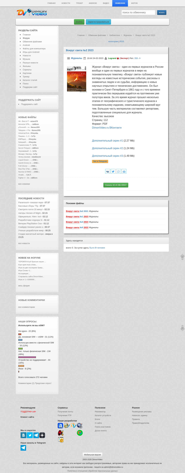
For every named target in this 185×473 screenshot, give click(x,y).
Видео (106, 3)
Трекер (79, 3)
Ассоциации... (24, 273)
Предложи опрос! (43, 383)
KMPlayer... (22, 139)
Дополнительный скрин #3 (107, 155)
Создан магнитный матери (31, 234)
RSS (122, 41)
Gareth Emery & (24, 163)
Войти (79, 22)
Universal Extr (23, 133)
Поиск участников (103, 427)
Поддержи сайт (30, 87)
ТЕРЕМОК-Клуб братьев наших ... (32, 262)
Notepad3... (22, 142)
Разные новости (30, 62)
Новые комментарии (31, 300)
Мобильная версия (92, 455)
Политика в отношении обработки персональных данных (92, 471)
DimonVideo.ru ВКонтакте (107, 127)
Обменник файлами (32, 41)
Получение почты (65, 412)
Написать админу (139, 415)
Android (93, 3)
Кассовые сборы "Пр (28, 206)
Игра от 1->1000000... (27, 279)
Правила (136, 419)
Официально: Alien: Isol (29, 216)
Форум (134, 3)
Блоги (97, 419)
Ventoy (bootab (24, 157)
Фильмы (27, 66)
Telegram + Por (24, 130)
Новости (66, 3)
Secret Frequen (24, 148)
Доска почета (101, 431)
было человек (97, 248)
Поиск (25, 83)
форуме (36, 258)
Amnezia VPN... (24, 124)
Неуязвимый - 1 (24, 151)
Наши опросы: (27, 321)
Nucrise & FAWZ (24, 172)
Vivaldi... (21, 175)
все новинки (24, 184)
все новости (24, 243)
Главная (51, 3)
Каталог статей (30, 80)
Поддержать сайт (29, 100)
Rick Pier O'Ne (24, 169)
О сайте (98, 423)
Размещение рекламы (142, 412)
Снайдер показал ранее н (30, 227)
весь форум (24, 285)
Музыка (26, 59)
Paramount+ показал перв (30, 202)
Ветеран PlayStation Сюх (30, 223)
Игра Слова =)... (24, 270)
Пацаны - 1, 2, (24, 136)
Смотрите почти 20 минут (30, 209)
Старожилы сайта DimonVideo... (31, 276)
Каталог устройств (103, 415)
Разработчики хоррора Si (30, 220)
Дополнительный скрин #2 (107, 148)
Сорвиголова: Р (24, 145)
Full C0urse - (23, 166)
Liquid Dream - (24, 160)
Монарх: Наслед (25, 154)
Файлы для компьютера (34, 48)
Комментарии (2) (26, 383)
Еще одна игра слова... (27, 265)
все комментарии (26, 307)
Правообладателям (140, 423)
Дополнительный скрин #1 (107, 140)
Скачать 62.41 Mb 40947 (115, 185)
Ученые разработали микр (30, 230)
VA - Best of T (23, 121)
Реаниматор (100, 412)
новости (38, 198)
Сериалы (27, 69)
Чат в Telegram (100, 161)
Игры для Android (31, 52)
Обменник (120, 3)
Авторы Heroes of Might (29, 213)
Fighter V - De (23, 178)
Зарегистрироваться (98, 22)
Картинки (27, 73)
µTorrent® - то (23, 127)
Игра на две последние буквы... (31, 268)
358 (136, 58)
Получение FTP (64, 415)
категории (113, 41)
